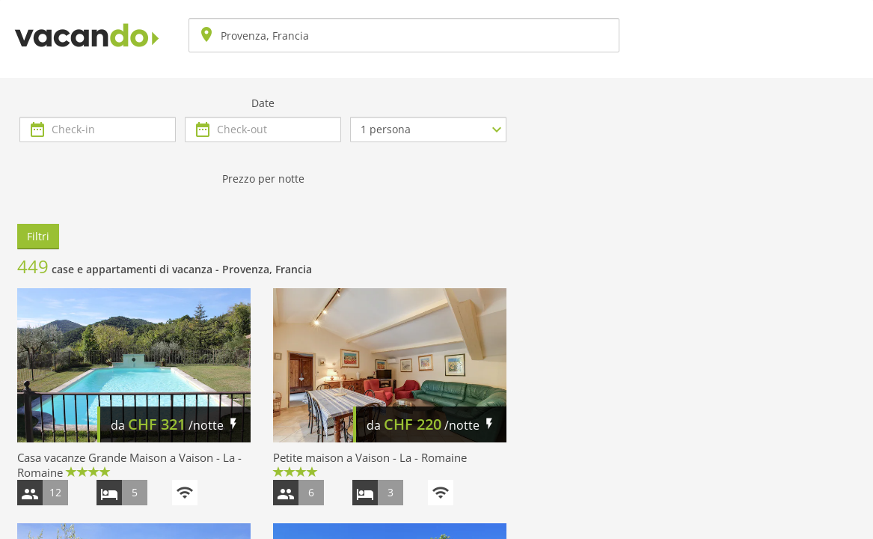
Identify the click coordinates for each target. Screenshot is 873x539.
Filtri (38, 236)
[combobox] (404, 35)
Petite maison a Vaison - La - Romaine (370, 457)
